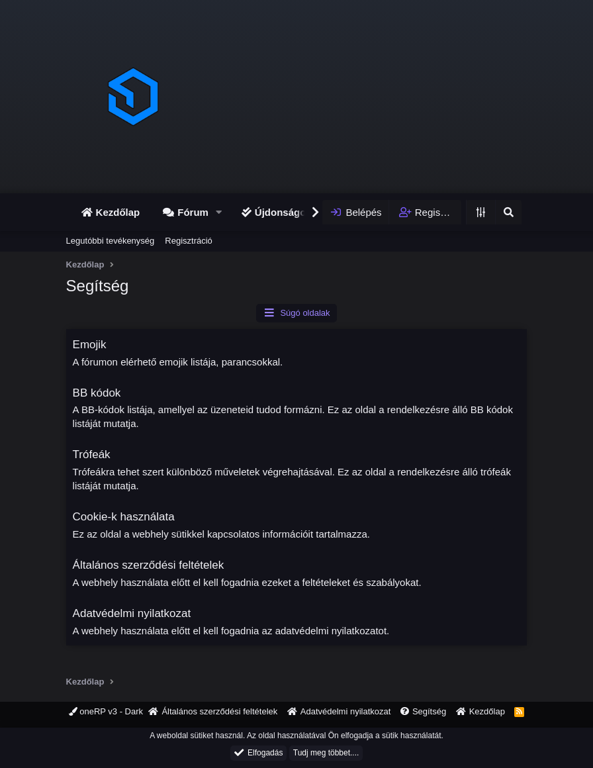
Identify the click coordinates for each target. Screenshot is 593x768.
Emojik (90, 344)
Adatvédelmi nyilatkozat (132, 613)
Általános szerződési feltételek (148, 565)
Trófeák (92, 454)
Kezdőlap (118, 212)
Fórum (192, 212)
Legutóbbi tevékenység (110, 241)
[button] (219, 212)
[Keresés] (508, 212)
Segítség (429, 711)
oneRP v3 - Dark (106, 711)
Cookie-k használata (124, 516)
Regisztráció (188, 241)
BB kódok (97, 393)
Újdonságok (283, 212)
